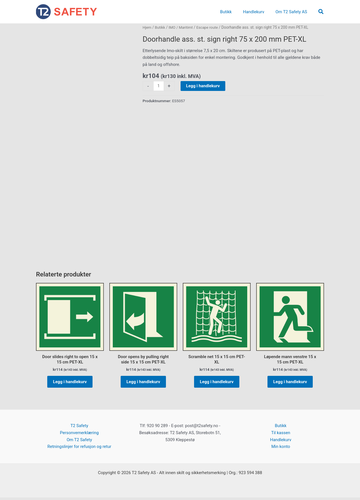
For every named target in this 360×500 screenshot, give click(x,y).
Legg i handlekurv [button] (70, 382)
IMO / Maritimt (182, 27)
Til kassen (280, 435)
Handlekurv (280, 442)
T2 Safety (79, 428)
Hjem (147, 27)
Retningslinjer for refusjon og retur (79, 449)
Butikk (160, 27)
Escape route (209, 27)
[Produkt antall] (158, 86)
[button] (321, 12)
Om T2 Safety (79, 442)
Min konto (280, 449)
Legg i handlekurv (203, 85)
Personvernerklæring (79, 435)
